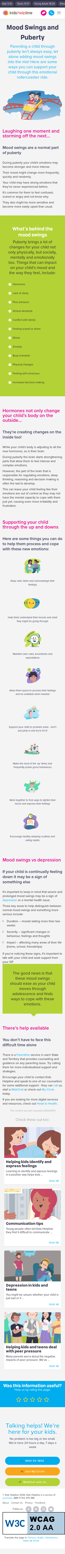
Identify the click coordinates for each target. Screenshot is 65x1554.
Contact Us (17, 1502)
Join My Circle (34, 1471)
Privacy (29, 1502)
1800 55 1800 (51, 13)
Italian (26, 1540)
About (6, 1502)
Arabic (40, 1537)
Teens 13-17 (23, 3)
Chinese (31, 1537)
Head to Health (47, 1103)
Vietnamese (51, 1537)
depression (10, 900)
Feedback (40, 1502)
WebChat (17, 1089)
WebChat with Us (35, 1482)
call (55, 1085)
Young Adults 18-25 (44, 3)
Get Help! (44, 13)
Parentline (23, 1055)
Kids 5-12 (7, 3)
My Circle (48, 1089)
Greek (36, 1540)
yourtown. (8, 1498)
